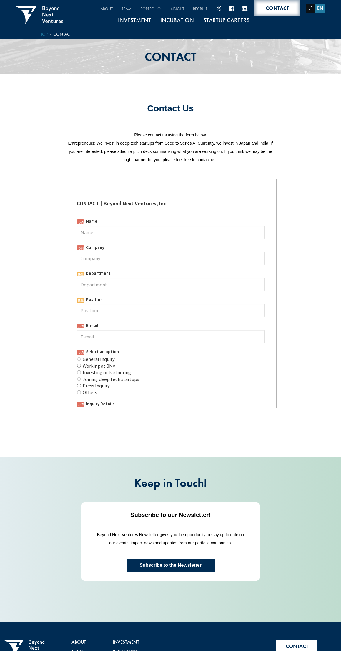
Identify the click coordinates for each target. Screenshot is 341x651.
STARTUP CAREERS (226, 20)
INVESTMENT (134, 20)
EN (320, 8)
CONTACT (62, 34)
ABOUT (106, 9)
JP (310, 8)
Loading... (171, 371)
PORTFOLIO (150, 9)
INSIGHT (176, 9)
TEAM (127, 9)
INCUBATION (177, 20)
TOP (44, 34)
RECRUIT (200, 9)
